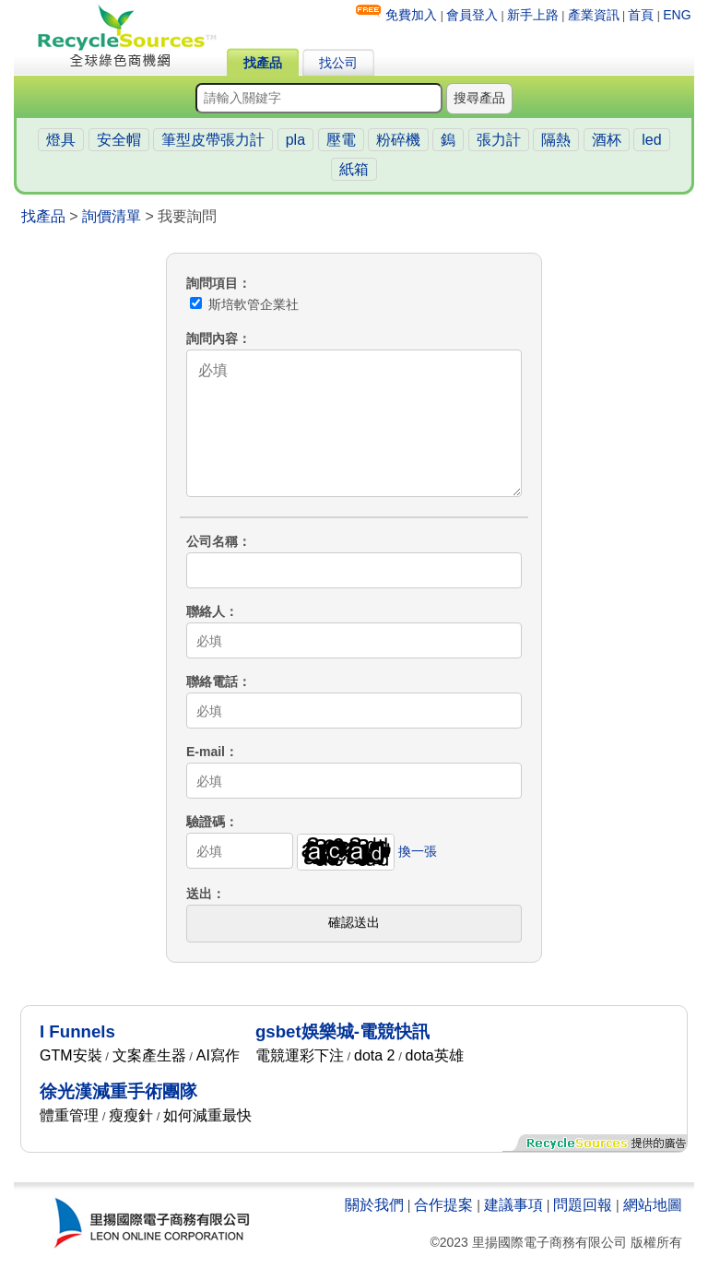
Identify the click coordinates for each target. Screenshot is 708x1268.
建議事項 (513, 1205)
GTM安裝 (71, 1055)
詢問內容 (212, 338)
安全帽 (119, 140)
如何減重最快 (207, 1115)
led (651, 140)
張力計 (499, 140)
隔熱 (556, 140)
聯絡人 (205, 611)
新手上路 (533, 14)
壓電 (341, 140)
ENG (676, 14)
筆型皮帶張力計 (213, 140)
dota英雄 (435, 1055)
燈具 (61, 140)
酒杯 (606, 140)
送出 (199, 893)
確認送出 (354, 922)
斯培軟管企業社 (244, 304)
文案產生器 (149, 1055)
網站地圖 (652, 1205)
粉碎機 (398, 140)
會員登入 (472, 14)
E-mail (205, 751)
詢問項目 (212, 283)
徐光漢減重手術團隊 (118, 1091)
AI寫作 (218, 1055)
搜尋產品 (479, 97)
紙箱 (354, 169)
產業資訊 (594, 14)
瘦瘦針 (131, 1115)
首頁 (641, 14)
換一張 (417, 851)
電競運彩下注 (299, 1055)
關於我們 (374, 1205)
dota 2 (374, 1055)
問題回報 (582, 1205)
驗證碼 (205, 821)
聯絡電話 (212, 681)
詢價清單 (111, 216)
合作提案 (443, 1205)
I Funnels (77, 1031)
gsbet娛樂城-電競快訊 (342, 1031)
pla (295, 140)
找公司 (338, 62)
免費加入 (411, 14)
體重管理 (69, 1115)
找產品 (262, 62)
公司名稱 (212, 541)
